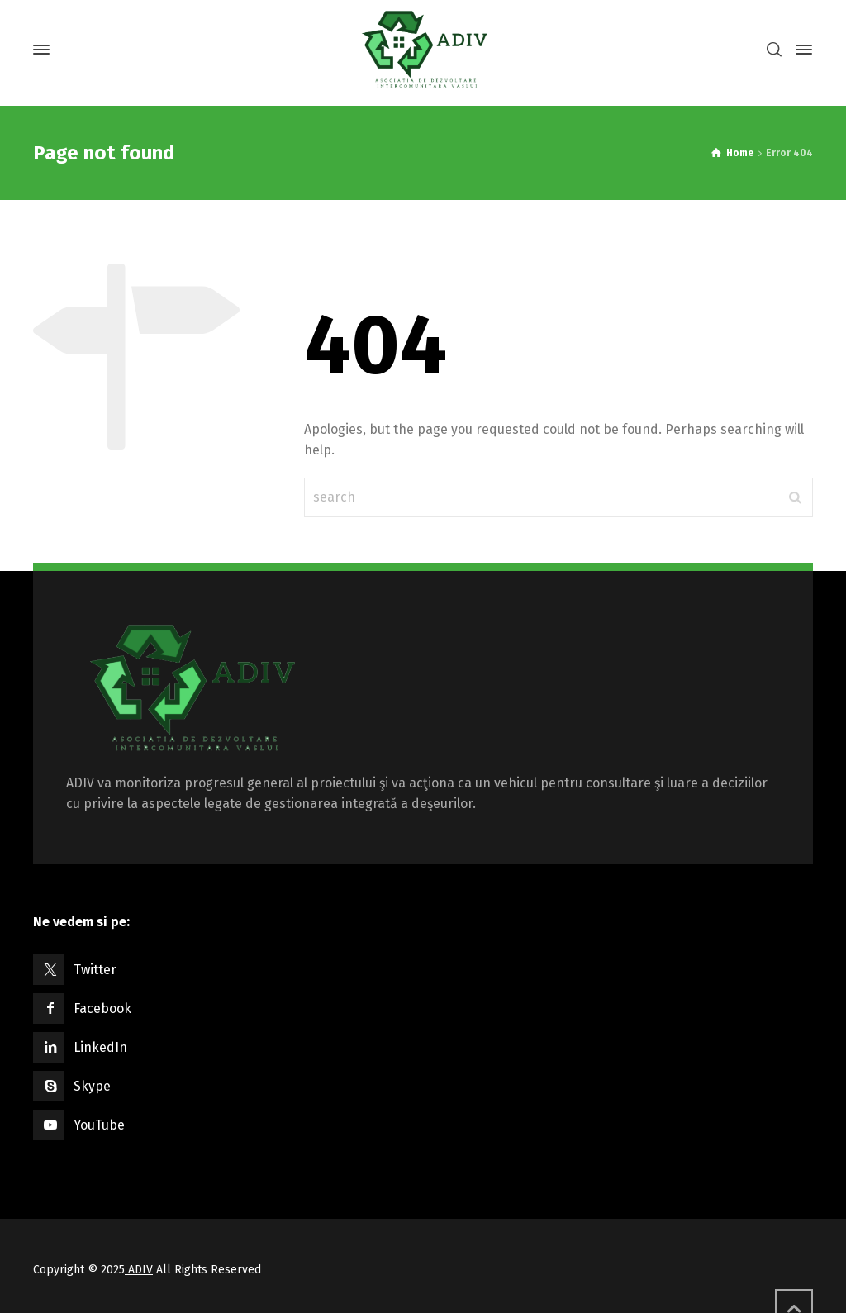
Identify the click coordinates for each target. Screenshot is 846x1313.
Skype (92, 1086)
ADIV (139, 1270)
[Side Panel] (800, 49)
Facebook (102, 1008)
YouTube (99, 1125)
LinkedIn (100, 1047)
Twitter (95, 970)
